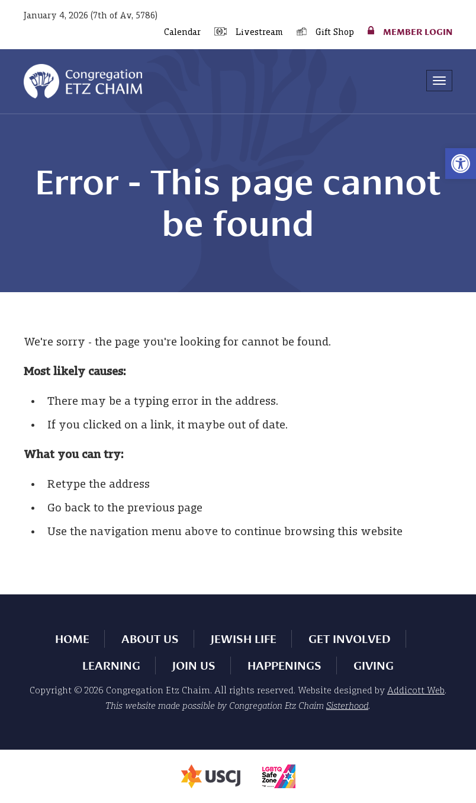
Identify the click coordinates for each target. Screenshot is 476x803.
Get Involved (349, 639)
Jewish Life (243, 639)
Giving (373, 665)
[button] (460, 163)
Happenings (284, 665)
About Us (150, 639)
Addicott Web (416, 691)
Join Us (194, 665)
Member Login (417, 31)
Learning (111, 665)
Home (72, 639)
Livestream (259, 32)
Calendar (182, 32)
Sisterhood (347, 706)
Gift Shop (335, 32)
